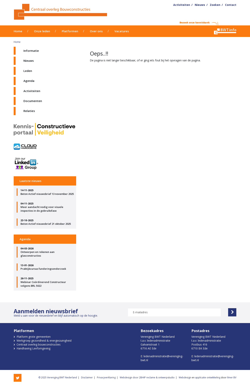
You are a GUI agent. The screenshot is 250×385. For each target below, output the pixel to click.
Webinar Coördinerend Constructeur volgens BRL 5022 (47, 282)
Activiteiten (181, 5)
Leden (27, 71)
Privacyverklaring (106, 377)
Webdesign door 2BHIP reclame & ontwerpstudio (147, 377)
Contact (230, 5)
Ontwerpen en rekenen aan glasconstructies (47, 252)
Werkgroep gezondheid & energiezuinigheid (44, 340)
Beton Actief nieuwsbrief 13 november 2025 (47, 192)
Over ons (96, 31)
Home (18, 31)
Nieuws (200, 5)
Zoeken (215, 5)
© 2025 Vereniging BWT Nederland (57, 377)
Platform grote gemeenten (34, 336)
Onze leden (42, 31)
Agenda (28, 81)
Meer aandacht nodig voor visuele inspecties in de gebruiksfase (47, 207)
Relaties (29, 111)
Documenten (32, 101)
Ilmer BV (231, 377)
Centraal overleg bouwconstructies (39, 344)
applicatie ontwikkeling (207, 377)
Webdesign (185, 377)
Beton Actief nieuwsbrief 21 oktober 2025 (47, 222)
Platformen (70, 31)
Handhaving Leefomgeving (33, 348)
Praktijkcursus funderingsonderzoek (47, 267)
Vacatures (121, 31)
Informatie (31, 51)
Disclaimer (87, 377)
